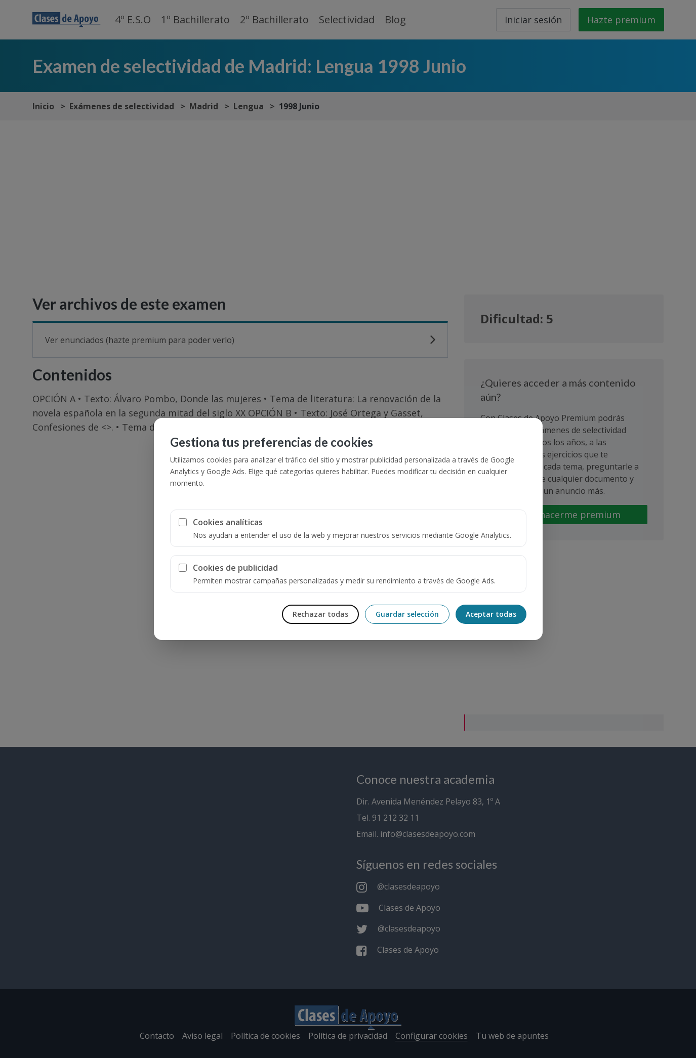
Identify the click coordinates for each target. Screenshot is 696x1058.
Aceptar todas (491, 614)
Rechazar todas (320, 614)
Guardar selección (407, 614)
